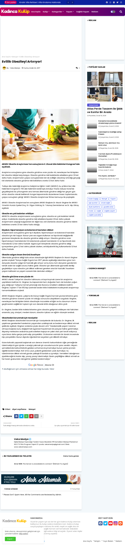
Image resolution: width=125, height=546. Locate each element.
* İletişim (96, 541)
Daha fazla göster (71, 456)
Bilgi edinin (23, 533)
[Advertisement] (41, 37)
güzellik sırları (108, 207)
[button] (68, 2)
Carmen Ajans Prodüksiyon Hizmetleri (110, 155)
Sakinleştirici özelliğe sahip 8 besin (109, 133)
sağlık (99, 211)
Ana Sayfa (35, 11)
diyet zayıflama (19, 409)
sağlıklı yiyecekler (95, 215)
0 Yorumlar (75, 489)
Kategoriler (57, 11)
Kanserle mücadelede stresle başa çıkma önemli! (109, 122)
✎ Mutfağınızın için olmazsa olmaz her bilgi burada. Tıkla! (28, 369)
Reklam (95, 11)
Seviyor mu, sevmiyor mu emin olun (109, 144)
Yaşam (69, 11)
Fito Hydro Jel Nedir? (107, 176)
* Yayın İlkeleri (107, 541)
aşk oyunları (93, 203)
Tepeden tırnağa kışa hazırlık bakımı (107, 166)
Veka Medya (21, 439)
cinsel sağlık (105, 203)
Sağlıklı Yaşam (82, 11)
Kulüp (45, 11)
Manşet (15, 57)
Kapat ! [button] (10, 539)
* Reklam (118, 541)
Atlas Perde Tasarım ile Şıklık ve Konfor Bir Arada (105, 110)
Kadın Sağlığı (93, 199)
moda (91, 211)
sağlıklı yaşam (109, 211)
